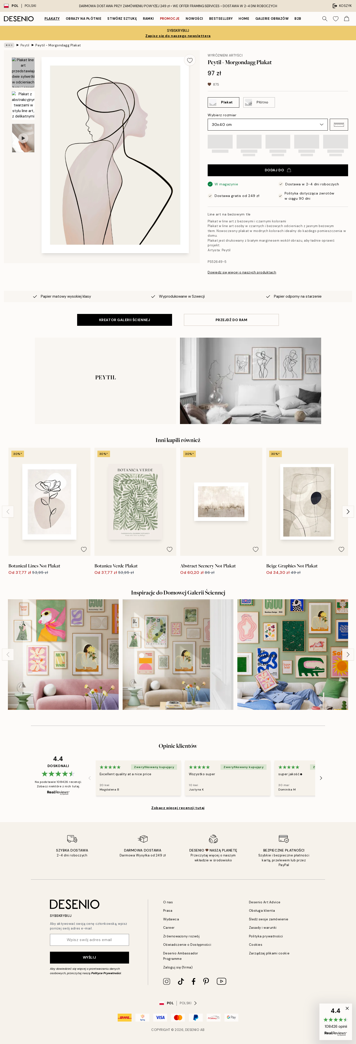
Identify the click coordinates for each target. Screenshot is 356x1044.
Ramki (148, 19)
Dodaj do (278, 170)
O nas (168, 902)
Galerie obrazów (272, 19)
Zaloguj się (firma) (178, 967)
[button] (339, 125)
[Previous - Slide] (8, 512)
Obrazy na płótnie (84, 19)
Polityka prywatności (266, 936)
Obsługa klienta (262, 911)
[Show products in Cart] (346, 19)
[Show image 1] (23, 72)
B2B (297, 19)
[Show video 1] (23, 138)
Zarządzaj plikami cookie (269, 953)
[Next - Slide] (348, 512)
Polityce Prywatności (106, 973)
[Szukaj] (324, 19)
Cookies (256, 945)
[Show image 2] (23, 105)
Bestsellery (221, 19)
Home (244, 19)
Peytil (25, 45)
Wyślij (89, 957)
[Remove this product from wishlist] (190, 60)
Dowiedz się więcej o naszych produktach (242, 272)
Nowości (194, 19)
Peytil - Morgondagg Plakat (58, 45)
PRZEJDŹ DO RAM (231, 320)
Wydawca (171, 919)
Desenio (192, 1030)
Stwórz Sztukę (122, 19)
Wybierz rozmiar (222, 115)
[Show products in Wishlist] (335, 19)
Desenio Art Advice (265, 902)
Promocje (170, 19)
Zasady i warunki (263, 928)
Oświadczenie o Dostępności (187, 945)
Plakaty (52, 19)
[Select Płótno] (259, 102)
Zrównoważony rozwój (181, 936)
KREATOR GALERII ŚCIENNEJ (124, 320)
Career (169, 928)
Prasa (168, 911)
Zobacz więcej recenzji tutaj (178, 808)
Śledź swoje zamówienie (269, 919)
